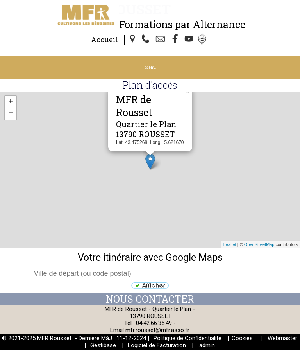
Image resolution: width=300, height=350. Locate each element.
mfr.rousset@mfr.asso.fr (157, 330)
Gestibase (103, 345)
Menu (150, 67)
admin (207, 345)
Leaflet (229, 244)
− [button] (10, 114)
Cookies (242, 338)
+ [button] (10, 102)
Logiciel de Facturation (157, 345)
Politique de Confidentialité (187, 338)
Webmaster (282, 338)
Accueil (104, 39)
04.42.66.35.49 (154, 323)
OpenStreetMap (259, 244)
